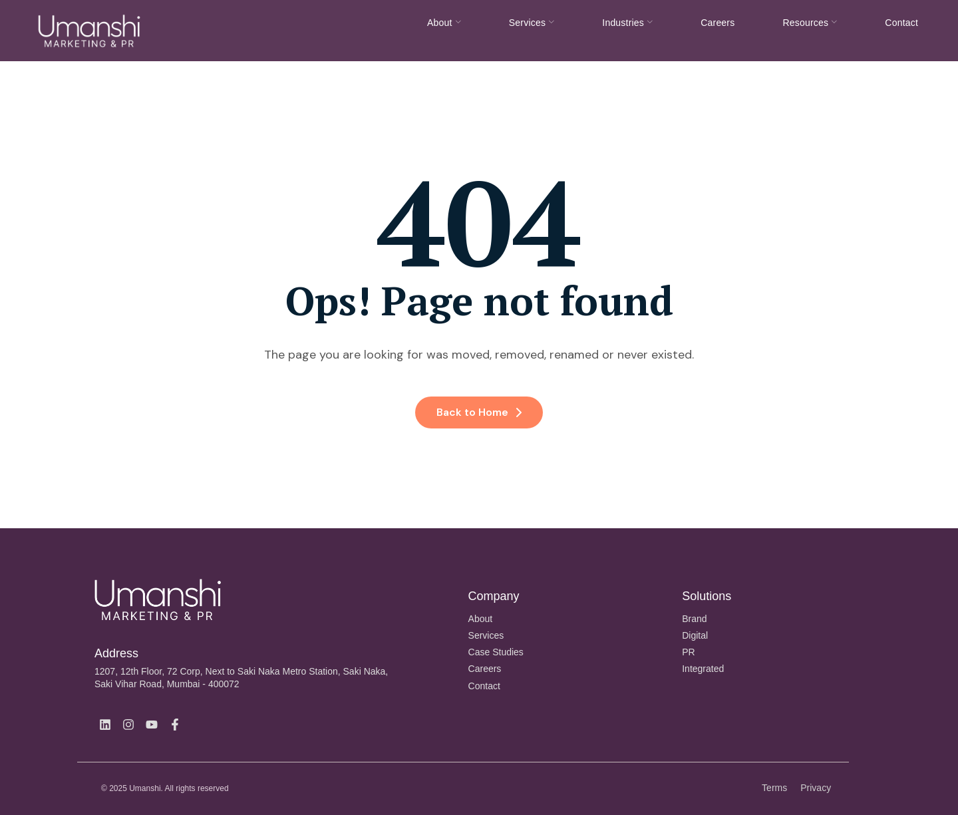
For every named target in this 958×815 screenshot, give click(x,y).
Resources (809, 23)
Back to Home (479, 412)
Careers (717, 22)
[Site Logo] (88, 30)
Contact (901, 22)
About (444, 23)
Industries (627, 23)
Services (532, 23)
